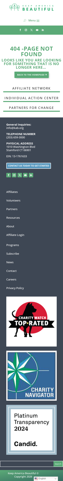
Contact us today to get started (28, 165)
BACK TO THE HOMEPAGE (31, 74)
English (40, 478)
